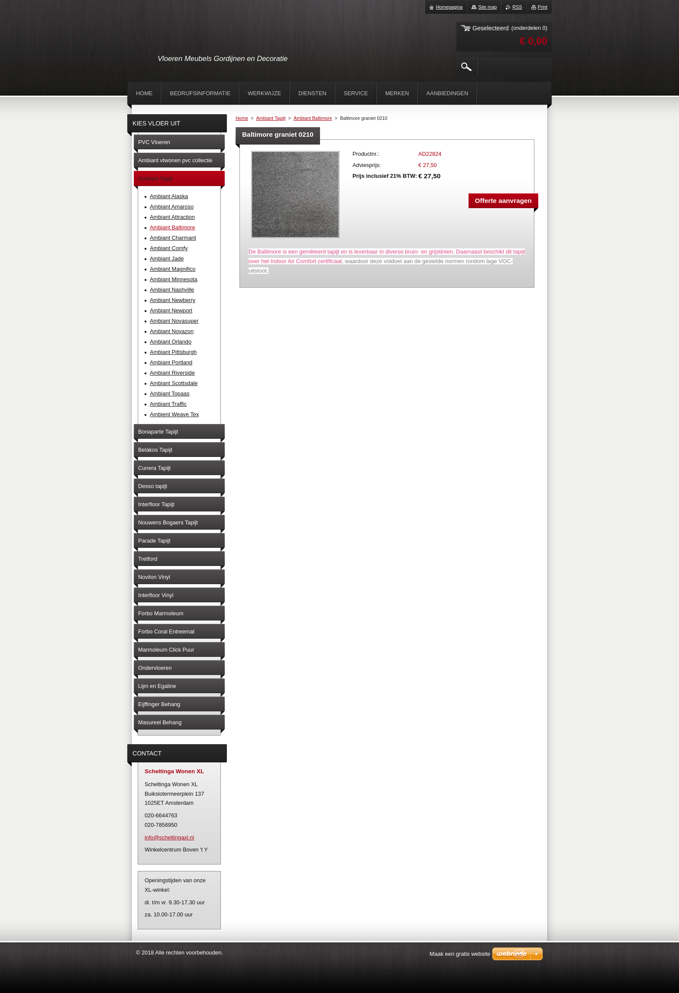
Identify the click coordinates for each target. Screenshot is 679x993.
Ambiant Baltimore (313, 118)
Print (542, 7)
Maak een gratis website (460, 954)
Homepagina (449, 7)
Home (242, 118)
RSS (517, 7)
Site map (487, 7)
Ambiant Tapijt (270, 118)
